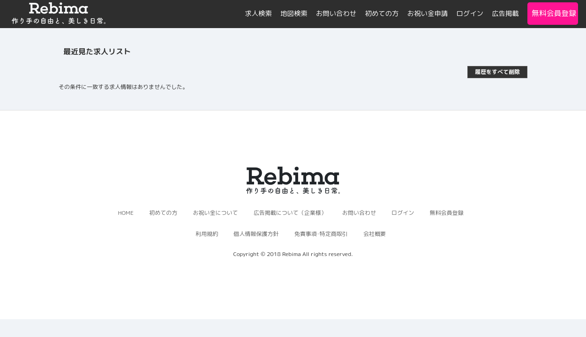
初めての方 (382, 13)
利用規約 (206, 234)
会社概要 (374, 234)
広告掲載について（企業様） (290, 213)
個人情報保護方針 (255, 234)
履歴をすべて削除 (497, 72)
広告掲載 (505, 13)
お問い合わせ (336, 13)
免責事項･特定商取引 (321, 234)
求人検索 (258, 13)
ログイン (469, 13)
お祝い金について (215, 213)
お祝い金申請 (427, 13)
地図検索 (294, 13)
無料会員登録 (552, 13)
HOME (126, 213)
